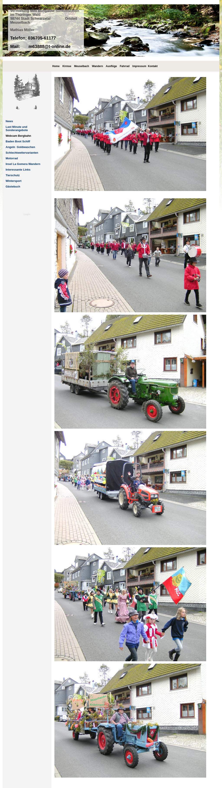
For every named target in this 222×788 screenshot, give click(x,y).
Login (27, 214)
